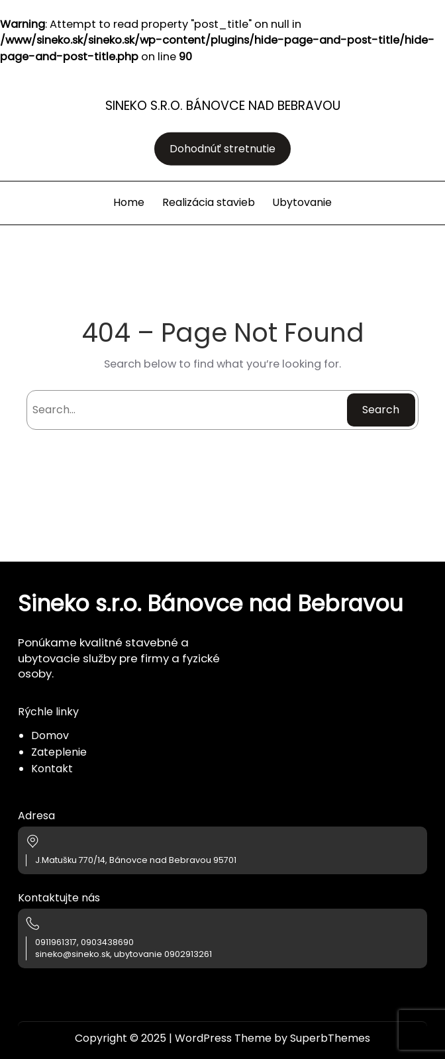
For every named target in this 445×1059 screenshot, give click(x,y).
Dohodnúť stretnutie (222, 148)
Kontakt (52, 768)
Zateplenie (59, 752)
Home (128, 202)
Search (380, 409)
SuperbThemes (330, 1038)
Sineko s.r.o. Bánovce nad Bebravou (222, 106)
